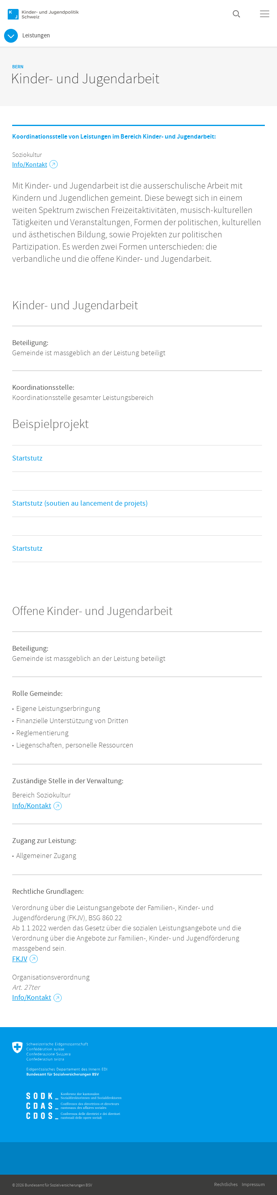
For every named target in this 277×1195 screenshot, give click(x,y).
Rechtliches (226, 1185)
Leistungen (36, 35)
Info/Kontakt (35, 165)
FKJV (25, 959)
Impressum (253, 1185)
